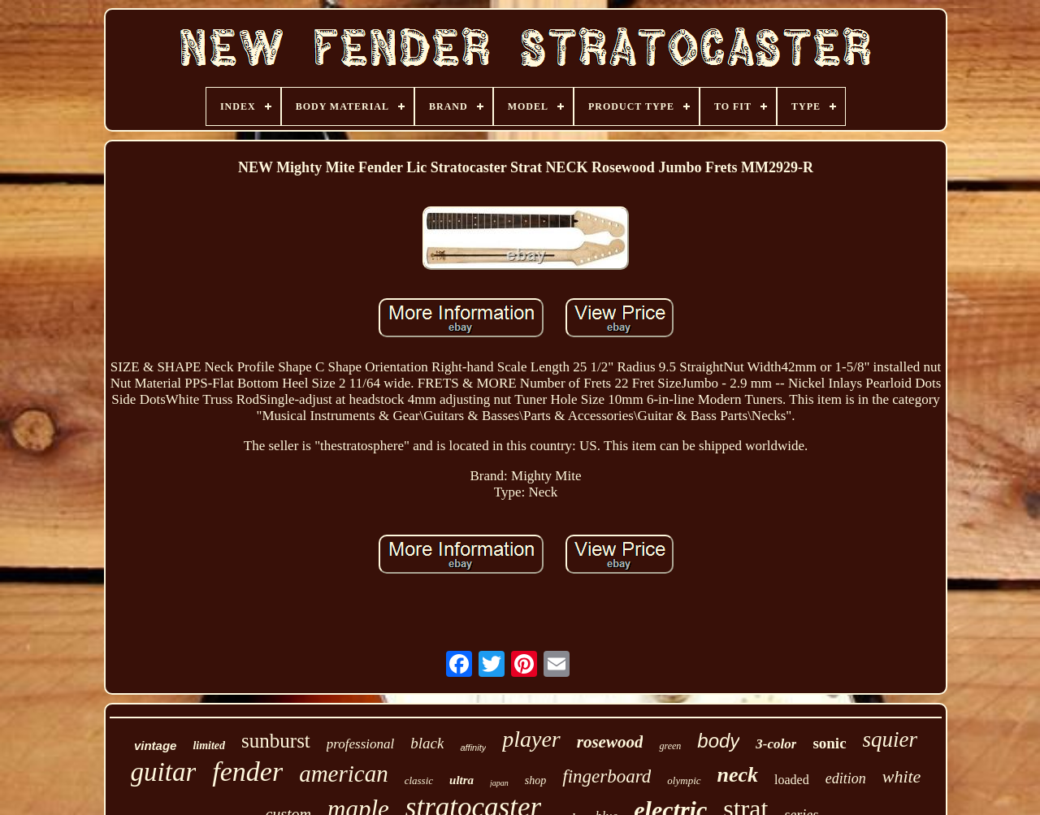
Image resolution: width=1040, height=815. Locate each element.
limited (209, 745)
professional (360, 744)
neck (738, 775)
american (343, 774)
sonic (829, 743)
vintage (155, 745)
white (901, 776)
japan (499, 782)
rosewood (610, 742)
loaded (791, 780)
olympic (683, 780)
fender (247, 771)
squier (890, 739)
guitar (164, 772)
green (670, 746)
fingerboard (606, 776)
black (427, 743)
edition (846, 778)
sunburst (275, 741)
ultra (461, 780)
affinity (473, 747)
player (531, 739)
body (718, 741)
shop (535, 780)
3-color (776, 744)
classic (419, 780)
